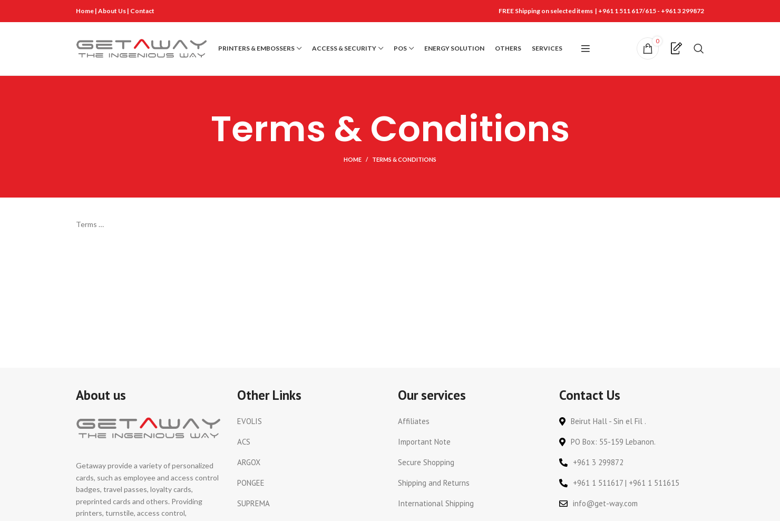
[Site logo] (142, 48)
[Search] (698, 49)
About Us (112, 11)
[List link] (310, 423)
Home (85, 11)
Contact (142, 11)
